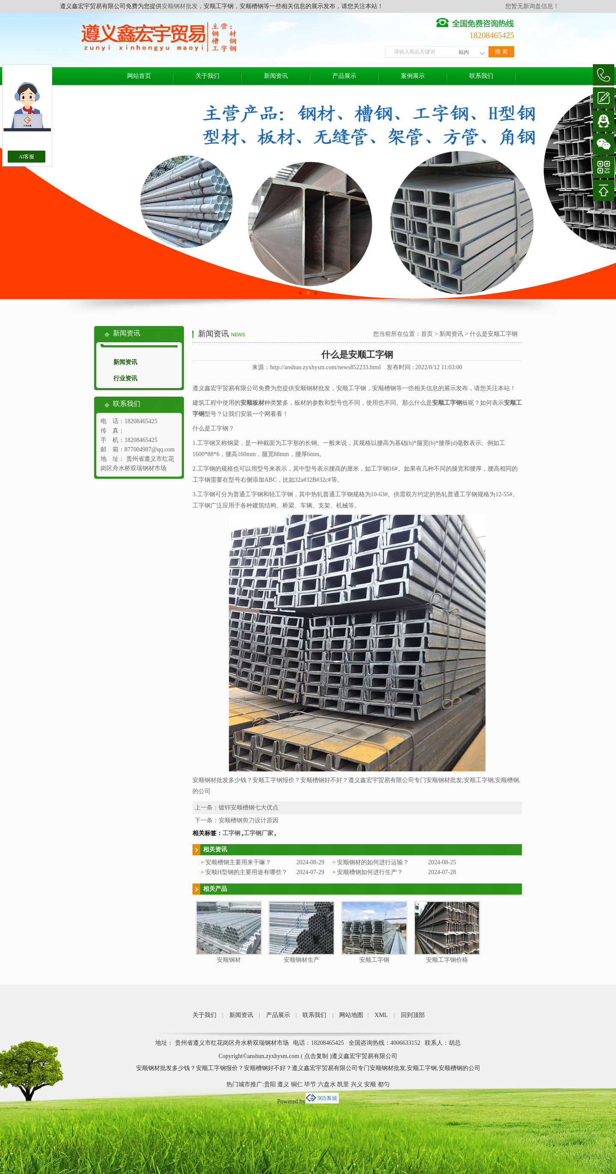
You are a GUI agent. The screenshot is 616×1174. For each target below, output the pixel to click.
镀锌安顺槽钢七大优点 (248, 807)
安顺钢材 (229, 960)
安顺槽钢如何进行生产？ (370, 872)
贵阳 (270, 1084)
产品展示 (344, 76)
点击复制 (316, 1056)
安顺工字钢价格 (447, 960)
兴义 (357, 1084)
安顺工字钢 (374, 960)
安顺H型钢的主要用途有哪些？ (246, 872)
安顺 (370, 1084)
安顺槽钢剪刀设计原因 (248, 820)
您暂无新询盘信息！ (532, 6)
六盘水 (327, 1084)
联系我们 (481, 76)
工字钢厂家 (258, 833)
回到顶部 (413, 1015)
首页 (427, 334)
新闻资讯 (276, 76)
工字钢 (231, 833)
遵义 (283, 1084)
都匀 (384, 1084)
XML (381, 1015)
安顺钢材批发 (180, 6)
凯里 (343, 1084)
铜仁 (297, 1084)
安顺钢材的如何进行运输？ (373, 862)
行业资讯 (125, 378)
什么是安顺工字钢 (494, 334)
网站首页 (139, 76)
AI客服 (27, 157)
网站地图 (351, 1015)
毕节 (310, 1084)
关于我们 (207, 76)
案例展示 (413, 76)
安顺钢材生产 (302, 960)
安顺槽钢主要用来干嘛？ (238, 862)
